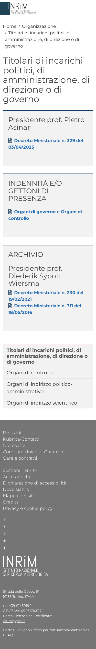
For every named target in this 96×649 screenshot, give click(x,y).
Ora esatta (14, 445)
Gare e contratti (20, 457)
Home (10, 26)
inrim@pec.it (14, 621)
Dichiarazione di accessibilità (34, 482)
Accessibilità (16, 476)
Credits (11, 501)
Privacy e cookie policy (28, 508)
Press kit (12, 432)
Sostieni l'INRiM (20, 470)
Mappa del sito (19, 495)
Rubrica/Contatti (21, 438)
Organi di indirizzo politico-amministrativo (40, 387)
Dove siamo (16, 489)
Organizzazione (39, 26)
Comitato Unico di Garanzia (33, 451)
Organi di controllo (30, 373)
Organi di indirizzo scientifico (42, 403)
